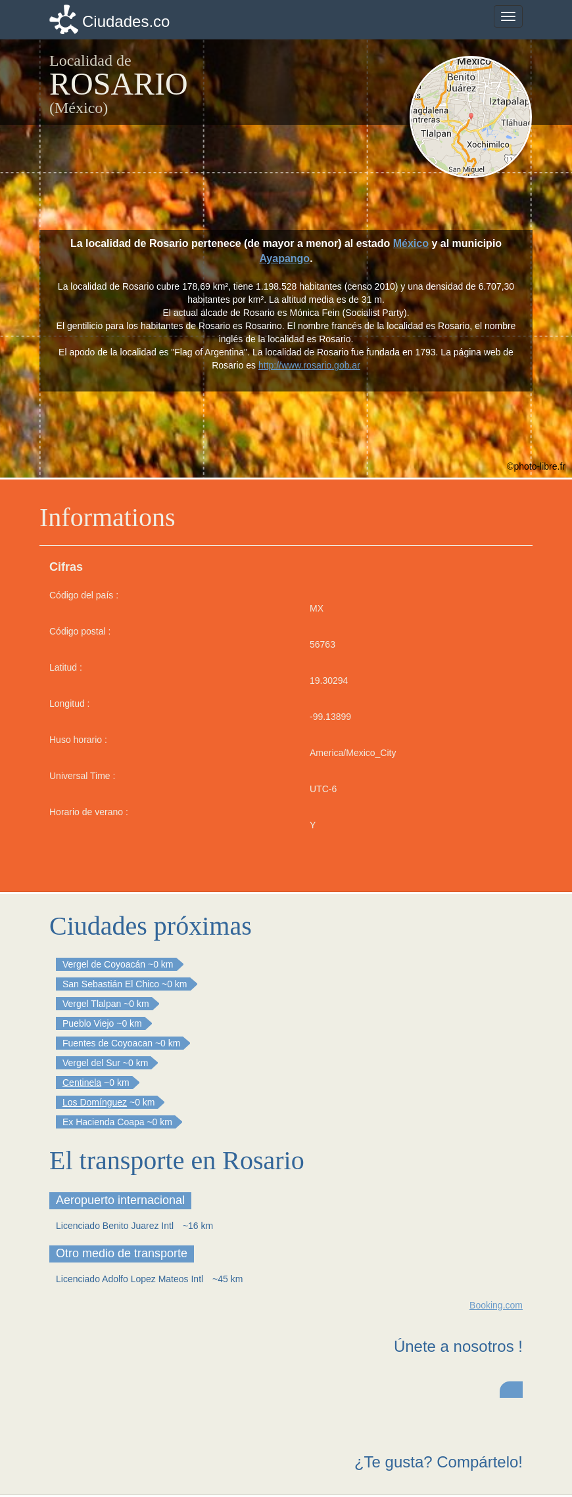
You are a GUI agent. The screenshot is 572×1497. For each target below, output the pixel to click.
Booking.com (496, 1305)
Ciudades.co (126, 21)
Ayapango (284, 258)
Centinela (81, 1082)
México (411, 243)
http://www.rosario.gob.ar (309, 365)
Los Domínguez (94, 1102)
